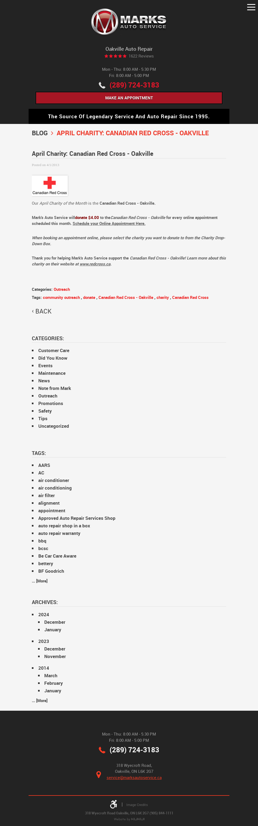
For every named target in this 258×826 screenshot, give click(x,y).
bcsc (43, 548)
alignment (49, 503)
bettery (45, 564)
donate (89, 297)
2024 (43, 614)
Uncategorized (53, 426)
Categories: (48, 338)
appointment (51, 511)
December (54, 622)
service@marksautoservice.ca (134, 777)
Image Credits (137, 804)
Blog (40, 132)
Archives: (45, 602)
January (52, 629)
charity (163, 297)
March (50, 675)
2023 (43, 641)
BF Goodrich (51, 571)
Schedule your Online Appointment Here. (109, 223)
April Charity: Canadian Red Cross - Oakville (133, 132)
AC (41, 473)
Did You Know (52, 358)
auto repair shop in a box (64, 526)
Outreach (62, 289)
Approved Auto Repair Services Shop (77, 518)
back (43, 311)
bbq (42, 541)
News (44, 381)
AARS (44, 465)
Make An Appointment (129, 97)
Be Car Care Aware (57, 556)
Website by (129, 819)
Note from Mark (54, 388)
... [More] (39, 581)
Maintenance (52, 373)
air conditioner (53, 480)
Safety (45, 411)
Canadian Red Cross (190, 297)
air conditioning (55, 488)
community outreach (61, 297)
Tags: (39, 453)
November (55, 656)
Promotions (50, 403)
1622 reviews (141, 56)
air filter (46, 496)
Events (45, 366)
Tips (42, 419)
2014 (43, 668)
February (53, 683)
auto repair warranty (59, 533)
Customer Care (53, 351)
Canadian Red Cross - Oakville (126, 297)
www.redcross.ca (95, 264)
